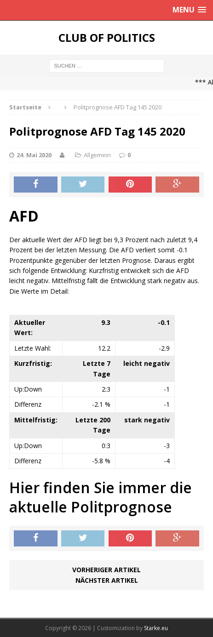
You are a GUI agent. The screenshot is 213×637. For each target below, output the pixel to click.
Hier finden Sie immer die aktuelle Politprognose (100, 497)
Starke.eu (156, 628)
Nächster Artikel (106, 580)
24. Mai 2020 (34, 155)
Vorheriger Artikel (106, 569)
